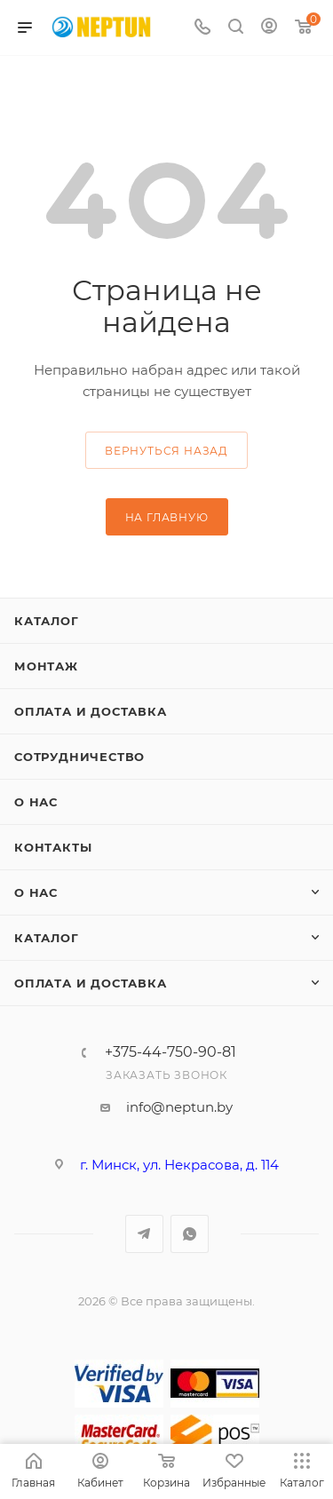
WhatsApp (189, 1234)
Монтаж (46, 666)
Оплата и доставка (90, 711)
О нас (36, 802)
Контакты (52, 847)
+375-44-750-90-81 (170, 1052)
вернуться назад (166, 450)
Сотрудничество (79, 757)
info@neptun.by (179, 1106)
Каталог (46, 621)
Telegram (144, 1234)
